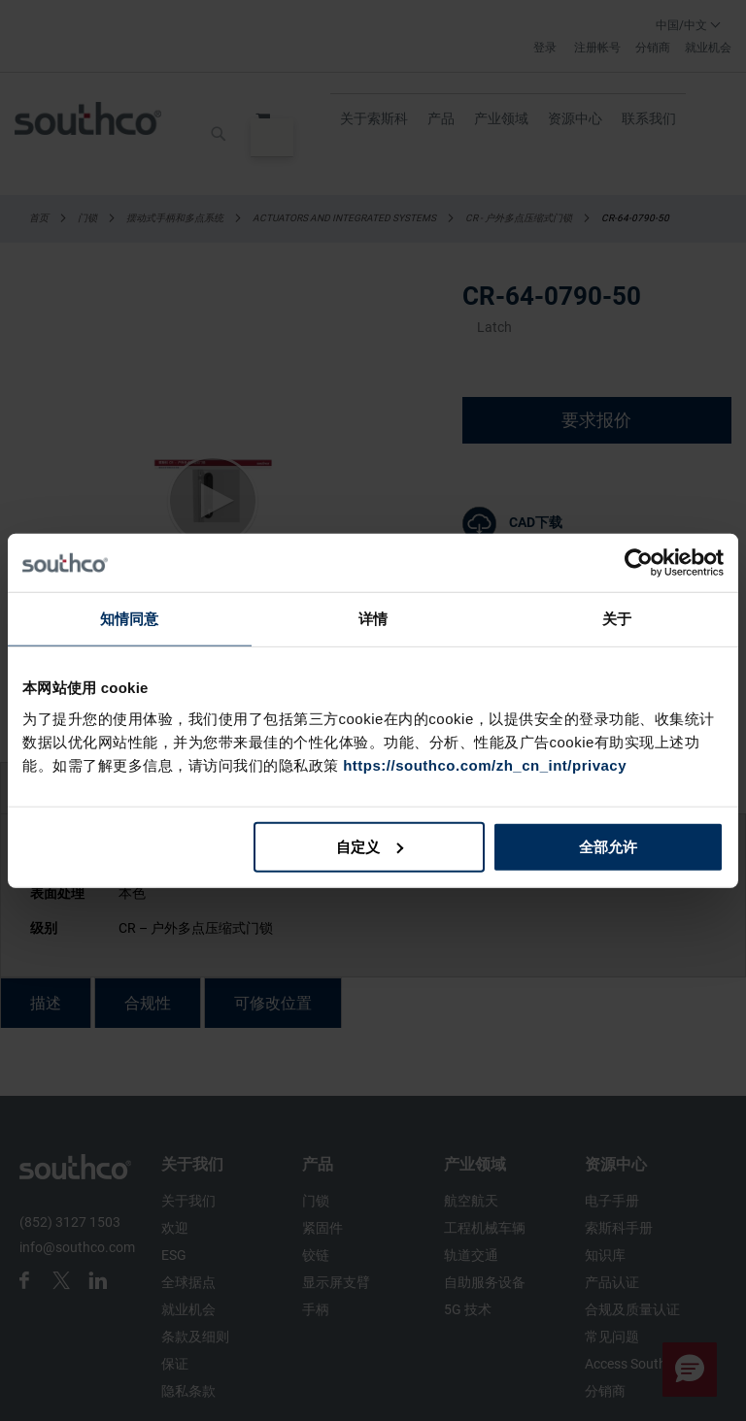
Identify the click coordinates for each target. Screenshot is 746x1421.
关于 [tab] (616, 619)
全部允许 (608, 846)
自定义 (369, 846)
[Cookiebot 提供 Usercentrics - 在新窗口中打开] (639, 563)
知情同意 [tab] (129, 619)
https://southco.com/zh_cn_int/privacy (485, 764)
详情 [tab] (373, 619)
